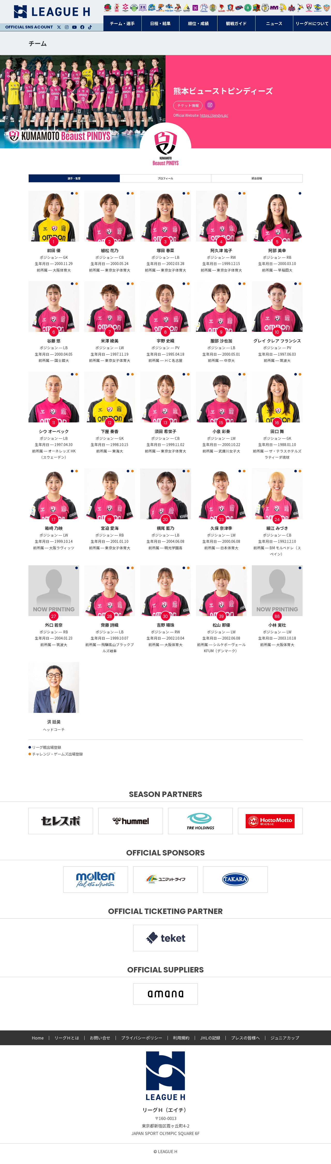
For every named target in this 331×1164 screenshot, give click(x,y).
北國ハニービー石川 (248, 8)
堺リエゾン (195, 8)
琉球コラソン (230, 8)
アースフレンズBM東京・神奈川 (134, 8)
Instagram (67, 27)
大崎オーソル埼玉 (116, 8)
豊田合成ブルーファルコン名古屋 (160, 8)
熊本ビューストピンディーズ (309, 8)
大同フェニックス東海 (169, 8)
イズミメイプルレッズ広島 (291, 8)
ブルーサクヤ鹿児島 (317, 8)
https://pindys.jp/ (214, 115)
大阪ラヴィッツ (283, 8)
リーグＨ (51, 11)
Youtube (74, 27)
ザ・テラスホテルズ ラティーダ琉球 (326, 8)
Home (38, 1042)
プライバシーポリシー (141, 1042)
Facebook (82, 27)
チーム (37, 43)
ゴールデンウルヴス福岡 (212, 8)
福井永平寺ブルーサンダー (151, 8)
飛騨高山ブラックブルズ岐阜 (256, 8)
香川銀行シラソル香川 (300, 8)
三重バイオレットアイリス (274, 8)
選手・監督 (74, 181)
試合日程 (257, 181)
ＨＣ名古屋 (265, 8)
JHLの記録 (210, 1042)
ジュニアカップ (284, 1042)
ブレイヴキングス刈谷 (178, 8)
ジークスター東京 (125, 8)
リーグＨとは (66, 1042)
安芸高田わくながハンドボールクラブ (204, 8)
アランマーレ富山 (239, 8)
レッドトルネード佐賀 (221, 8)
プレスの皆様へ (245, 1042)
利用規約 (181, 1042)
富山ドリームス (142, 8)
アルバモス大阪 (186, 8)
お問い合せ (100, 1042)
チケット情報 (188, 105)
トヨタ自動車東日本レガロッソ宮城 (107, 8)
